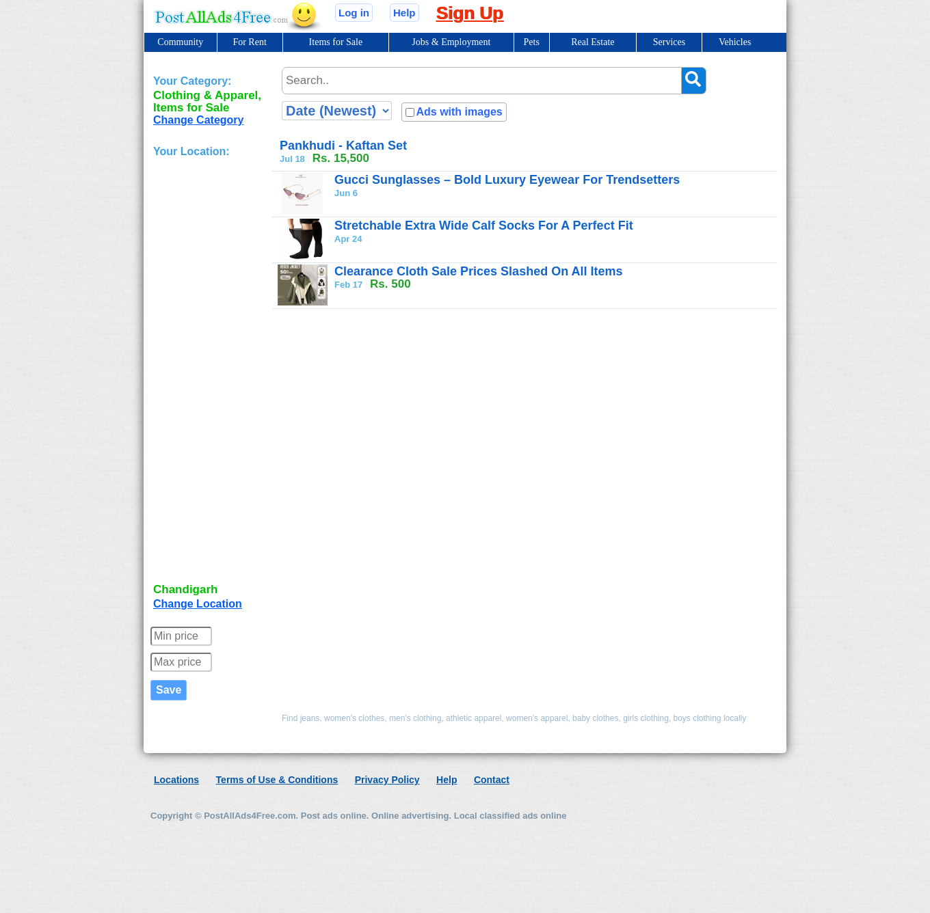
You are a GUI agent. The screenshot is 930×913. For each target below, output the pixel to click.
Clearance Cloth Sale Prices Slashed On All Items (478, 271)
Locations (176, 779)
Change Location (197, 604)
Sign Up (469, 13)
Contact (491, 779)
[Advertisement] (208, 372)
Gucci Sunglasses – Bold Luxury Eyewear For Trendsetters (507, 180)
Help (404, 12)
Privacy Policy (387, 779)
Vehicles (735, 42)
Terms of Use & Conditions (277, 779)
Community (180, 42)
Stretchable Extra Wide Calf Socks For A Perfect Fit (483, 225)
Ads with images (459, 112)
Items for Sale (336, 42)
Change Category (198, 120)
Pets (532, 42)
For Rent (249, 42)
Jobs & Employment (451, 42)
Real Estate (592, 42)
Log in (353, 12)
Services (669, 42)
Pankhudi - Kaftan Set (343, 145)
